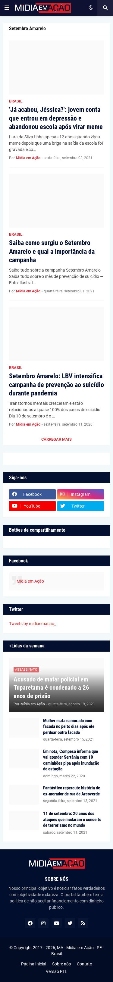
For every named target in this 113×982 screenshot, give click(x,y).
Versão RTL (56, 971)
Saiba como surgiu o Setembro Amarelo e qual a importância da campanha (52, 251)
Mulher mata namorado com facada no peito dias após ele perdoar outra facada (68, 726)
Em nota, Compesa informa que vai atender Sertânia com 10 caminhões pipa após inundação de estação (71, 760)
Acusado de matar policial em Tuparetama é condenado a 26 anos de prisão (51, 688)
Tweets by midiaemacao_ (32, 623)
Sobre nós (61, 964)
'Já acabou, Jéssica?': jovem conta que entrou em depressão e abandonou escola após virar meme (56, 118)
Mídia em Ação (30, 581)
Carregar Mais (56, 439)
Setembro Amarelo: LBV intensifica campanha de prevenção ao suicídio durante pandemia (56, 384)
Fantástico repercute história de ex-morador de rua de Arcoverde (71, 791)
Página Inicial (33, 964)
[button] (7, 8)
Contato (84, 964)
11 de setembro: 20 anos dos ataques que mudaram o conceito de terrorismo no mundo (72, 819)
